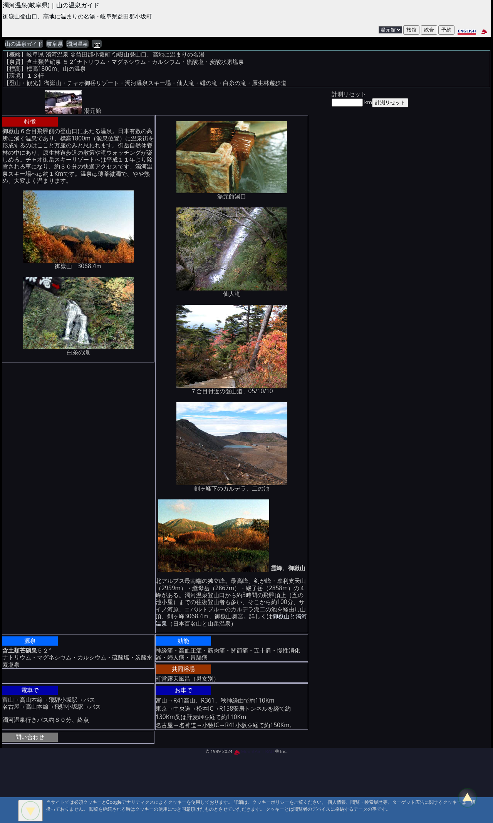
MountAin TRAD (254, 751)
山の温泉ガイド (24, 43)
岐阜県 (55, 43)
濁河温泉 (77, 43)
